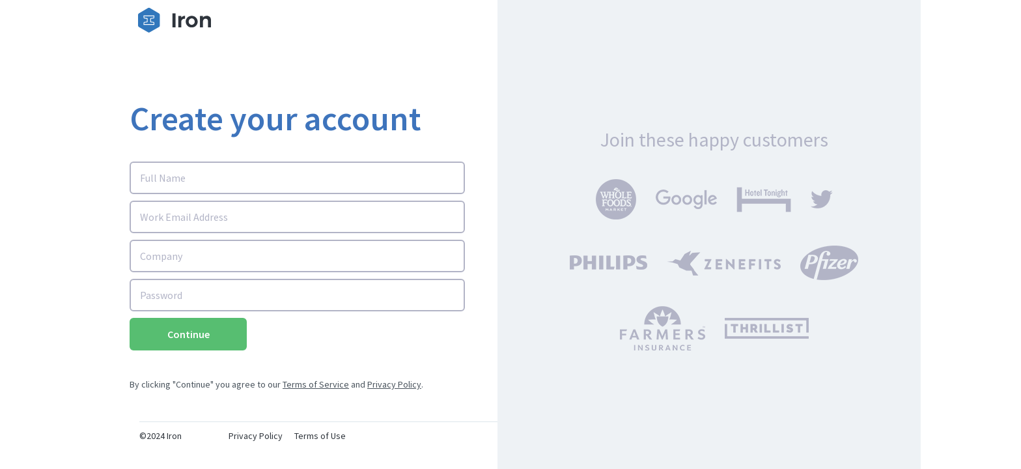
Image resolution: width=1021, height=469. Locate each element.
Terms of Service (316, 384)
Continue (188, 334)
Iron (174, 436)
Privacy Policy (394, 384)
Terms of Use (320, 436)
